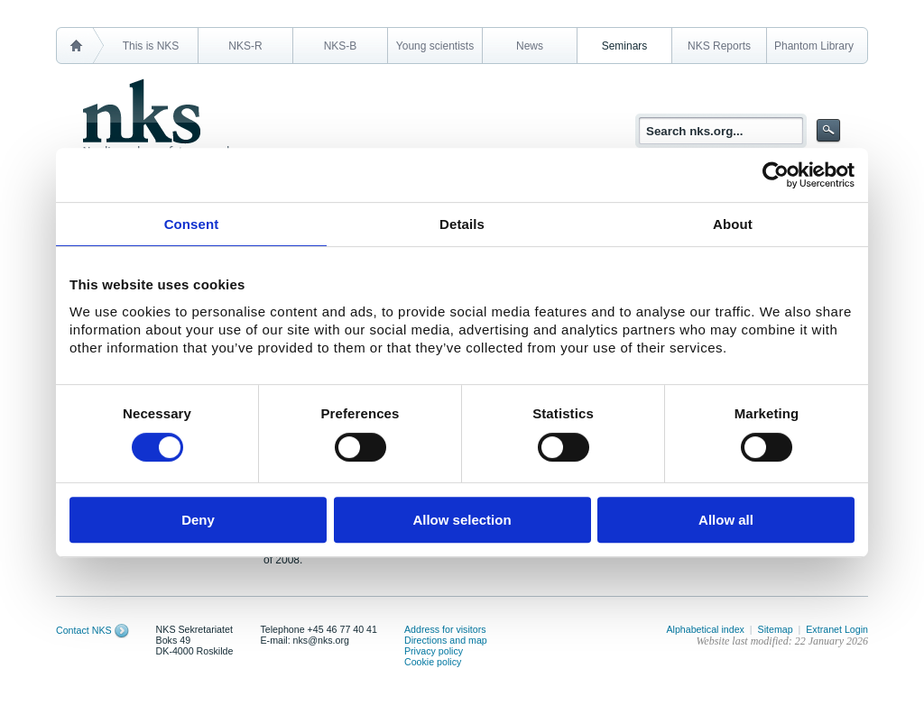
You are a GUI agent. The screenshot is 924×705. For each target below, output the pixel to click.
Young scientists (435, 46)
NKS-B (340, 46)
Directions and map (445, 640)
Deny (198, 519)
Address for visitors (445, 629)
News (529, 46)
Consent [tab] (191, 224)
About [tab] (733, 224)
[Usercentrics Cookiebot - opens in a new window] (776, 174)
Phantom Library (814, 46)
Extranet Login (837, 629)
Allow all (725, 519)
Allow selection (461, 519)
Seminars (625, 46)
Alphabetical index (705, 629)
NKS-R (245, 46)
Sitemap (775, 629)
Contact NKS (84, 630)
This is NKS (151, 46)
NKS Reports (719, 46)
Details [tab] (462, 224)
